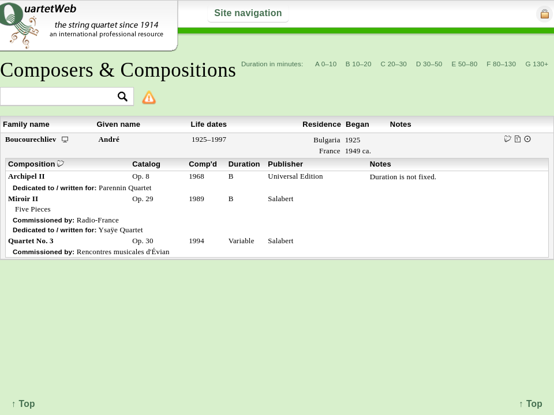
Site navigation (248, 13)
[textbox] (62, 97)
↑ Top (530, 404)
